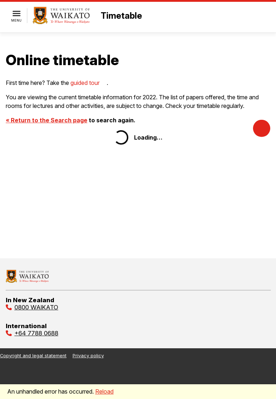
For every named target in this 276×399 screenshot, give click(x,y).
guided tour (85, 82)
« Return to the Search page (46, 120)
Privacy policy (88, 355)
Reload (104, 391)
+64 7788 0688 (36, 333)
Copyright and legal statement (33, 355)
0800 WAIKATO (36, 307)
